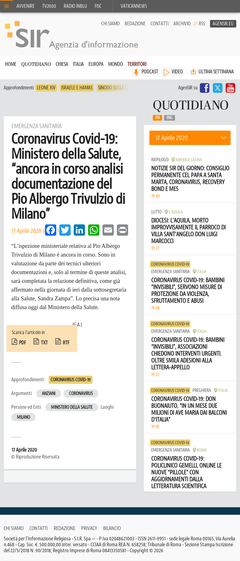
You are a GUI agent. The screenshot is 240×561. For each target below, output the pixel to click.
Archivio (182, 24)
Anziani (48, 394)
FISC (98, 6)
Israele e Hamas (76, 88)
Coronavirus (81, 394)
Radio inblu (75, 6)
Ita (157, 118)
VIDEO (177, 72)
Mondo (115, 65)
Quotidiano (36, 65)
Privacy (89, 528)
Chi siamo (110, 24)
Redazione (135, 24)
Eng (169, 118)
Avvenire (26, 6)
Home (10, 65)
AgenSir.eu (223, 24)
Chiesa (62, 65)
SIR (6, 6)
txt (44, 343)
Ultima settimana (211, 72)
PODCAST (150, 72)
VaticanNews (134, 6)
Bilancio (112, 528)
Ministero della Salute (71, 408)
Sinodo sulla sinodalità (122, 88)
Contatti (159, 24)
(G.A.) (77, 325)
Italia (78, 65)
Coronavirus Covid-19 (71, 380)
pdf (22, 343)
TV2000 (49, 6)
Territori (137, 65)
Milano (23, 418)
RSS (202, 24)
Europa (95, 65)
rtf (66, 343)
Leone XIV (46, 88)
